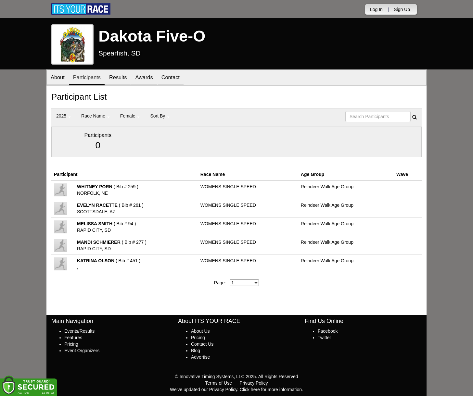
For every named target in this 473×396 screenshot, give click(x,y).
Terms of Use (218, 383)
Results (124, 78)
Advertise (200, 357)
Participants (90, 78)
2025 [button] (63, 115)
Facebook (328, 331)
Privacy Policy (253, 383)
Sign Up (402, 9)
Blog (195, 350)
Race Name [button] (95, 115)
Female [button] (130, 115)
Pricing (71, 344)
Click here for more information (271, 389)
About (59, 78)
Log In (376, 9)
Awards (153, 78)
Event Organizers (81, 350)
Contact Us (202, 344)
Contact (181, 78)
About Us (200, 331)
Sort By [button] (160, 115)
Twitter (324, 337)
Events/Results (79, 331)
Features (73, 337)
